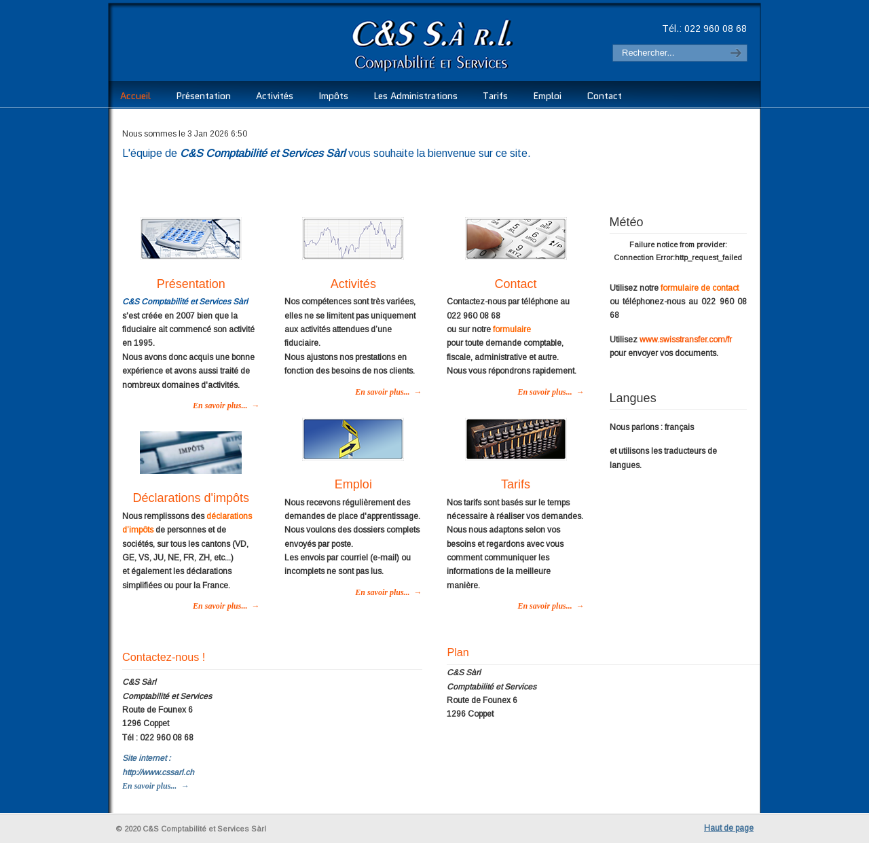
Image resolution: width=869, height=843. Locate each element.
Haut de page (729, 828)
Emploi (353, 484)
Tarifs (515, 484)
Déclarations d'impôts (190, 498)
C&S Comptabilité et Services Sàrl (314, 44)
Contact (516, 284)
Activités (353, 284)
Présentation (191, 284)
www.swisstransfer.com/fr (686, 339)
